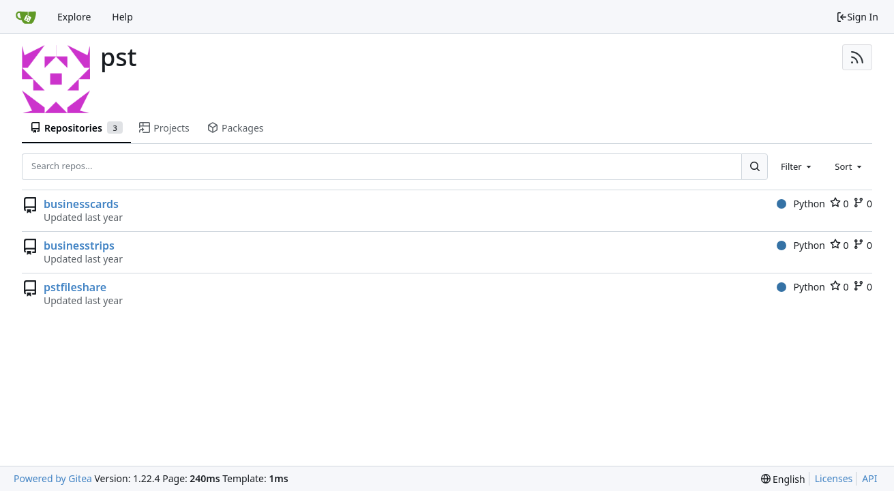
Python (801, 203)
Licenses (834, 478)
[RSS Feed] (857, 57)
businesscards (81, 204)
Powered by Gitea (53, 478)
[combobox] (797, 166)
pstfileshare (75, 287)
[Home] (26, 17)
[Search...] (754, 166)
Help (122, 16)
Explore (74, 16)
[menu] (783, 479)
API (869, 478)
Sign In (857, 16)
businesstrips (79, 245)
